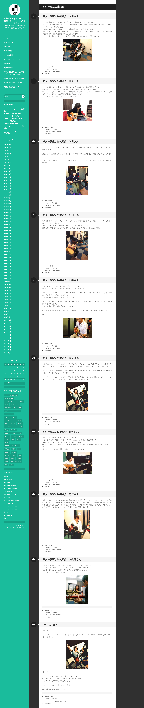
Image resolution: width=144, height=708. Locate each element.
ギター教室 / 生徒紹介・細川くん (60, 215)
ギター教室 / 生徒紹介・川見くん (60, 81)
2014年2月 (7, 350)
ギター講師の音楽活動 (10, 488)
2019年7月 (7, 180)
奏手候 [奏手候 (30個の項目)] (13, 449)
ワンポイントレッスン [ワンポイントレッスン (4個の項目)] (17, 436)
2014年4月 (7, 344)
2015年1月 (7, 317)
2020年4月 (7, 168)
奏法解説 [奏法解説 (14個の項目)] (7, 452)
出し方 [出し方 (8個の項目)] (18, 439)
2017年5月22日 (49, 67)
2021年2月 (7, 156)
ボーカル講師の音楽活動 (11, 500)
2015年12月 (7, 284)
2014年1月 (7, 353)
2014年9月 (7, 329)
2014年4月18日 (49, 610)
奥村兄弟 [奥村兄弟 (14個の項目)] (14, 452)
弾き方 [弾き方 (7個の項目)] (14, 455)
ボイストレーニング (10, 494)
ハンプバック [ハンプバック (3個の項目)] (8, 420)
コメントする (48, 73)
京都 (54, 71)
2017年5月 (7, 240)
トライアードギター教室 (51, 69)
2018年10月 (7, 204)
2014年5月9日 (48, 545)
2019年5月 (7, 186)
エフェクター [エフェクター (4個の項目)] (19, 401)
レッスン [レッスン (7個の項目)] (7, 436)
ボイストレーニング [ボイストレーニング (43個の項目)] (10, 423)
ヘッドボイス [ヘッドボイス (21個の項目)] (17, 420)
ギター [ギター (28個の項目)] (6, 404)
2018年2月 (7, 222)
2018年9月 (7, 207)
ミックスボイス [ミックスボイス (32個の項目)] (18, 426)
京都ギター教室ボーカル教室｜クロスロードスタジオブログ (14, 20)
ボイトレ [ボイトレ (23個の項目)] (20, 423)
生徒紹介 (7, 63)
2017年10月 (7, 231)
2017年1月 (7, 251)
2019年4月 (7, 189)
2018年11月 (7, 201)
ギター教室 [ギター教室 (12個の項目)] (8, 407)
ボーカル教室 (8, 55)
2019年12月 (7, 171)
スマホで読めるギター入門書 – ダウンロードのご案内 (14, 73)
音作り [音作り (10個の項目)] (11, 465)
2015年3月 (7, 311)
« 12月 (8, 383)
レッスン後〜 (49, 624)
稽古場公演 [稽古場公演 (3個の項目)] (18, 461)
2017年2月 (7, 248)
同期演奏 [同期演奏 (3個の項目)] (7, 449)
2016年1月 (7, 281)
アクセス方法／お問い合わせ (14, 78)
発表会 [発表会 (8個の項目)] (6, 461)
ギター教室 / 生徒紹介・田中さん (60, 280)
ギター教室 (8, 51)
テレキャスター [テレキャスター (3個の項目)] (9, 414)
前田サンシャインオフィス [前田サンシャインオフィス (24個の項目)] (12, 446)
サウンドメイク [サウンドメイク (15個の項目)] (17, 407)
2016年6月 (7, 266)
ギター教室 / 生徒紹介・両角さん (60, 358)
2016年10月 (7, 257)
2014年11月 (7, 323)
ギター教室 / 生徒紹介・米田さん (60, 141)
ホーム (6, 38)
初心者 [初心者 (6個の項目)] (6, 442)
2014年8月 (7, 332)
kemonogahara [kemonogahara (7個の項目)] (9, 398)
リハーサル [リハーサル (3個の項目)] (13, 430)
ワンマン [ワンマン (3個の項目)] (7, 439)
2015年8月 (7, 296)
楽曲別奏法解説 (8, 515)
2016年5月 (7, 269)
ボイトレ (56, 701)
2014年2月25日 (49, 696)
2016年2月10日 (49, 127)
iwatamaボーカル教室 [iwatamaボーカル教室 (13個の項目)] (11, 395)
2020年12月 (8, 159)
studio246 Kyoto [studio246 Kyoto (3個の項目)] (9, 401)
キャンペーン (8, 42)
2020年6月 (7, 165)
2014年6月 (7, 338)
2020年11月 (7, 162)
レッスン (61, 701)
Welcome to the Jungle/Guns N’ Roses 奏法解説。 (14, 126)
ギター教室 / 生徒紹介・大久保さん (61, 559)
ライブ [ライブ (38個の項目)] (6, 430)
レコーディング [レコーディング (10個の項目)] (17, 433)
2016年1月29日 (49, 201)
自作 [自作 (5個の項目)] (6, 465)
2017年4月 (7, 243)
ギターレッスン (49, 71)
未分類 (6, 512)
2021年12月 (7, 144)
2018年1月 (7, 225)
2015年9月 (7, 293)
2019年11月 (7, 174)
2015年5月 (7, 305)
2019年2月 (7, 195)
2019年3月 (7, 192)
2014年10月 (8, 326)
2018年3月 (7, 219)
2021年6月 (7, 147)
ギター (51, 701)
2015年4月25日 (49, 344)
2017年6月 (7, 237)
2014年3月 (7, 347)
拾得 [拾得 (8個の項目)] (20, 455)
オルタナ (47, 701)
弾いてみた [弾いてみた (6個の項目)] (8, 455)
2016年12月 (7, 254)
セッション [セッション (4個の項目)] (8, 411)
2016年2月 (7, 278)
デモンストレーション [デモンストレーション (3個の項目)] (10, 417)
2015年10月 (7, 290)
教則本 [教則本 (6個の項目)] (6, 458)
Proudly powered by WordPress (14, 525)
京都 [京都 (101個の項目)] (13, 439)
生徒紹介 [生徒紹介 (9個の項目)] (19, 458)
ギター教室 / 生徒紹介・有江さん (60, 494)
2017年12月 (7, 228)
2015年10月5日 (49, 266)
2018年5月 (7, 213)
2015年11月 (7, 287)
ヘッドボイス (8, 491)
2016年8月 (7, 263)
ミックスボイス (8, 503)
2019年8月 (7, 177)
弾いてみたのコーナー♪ (12, 59)
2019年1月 (7, 198)
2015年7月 (7, 299)
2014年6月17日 (49, 417)
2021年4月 (7, 153)
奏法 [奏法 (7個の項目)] (19, 449)
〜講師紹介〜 (8, 68)
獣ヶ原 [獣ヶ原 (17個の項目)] (12, 458)
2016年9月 (7, 260)
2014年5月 (7, 341)
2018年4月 (7, 216)
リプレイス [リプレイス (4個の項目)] (8, 433)
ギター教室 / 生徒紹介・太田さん (60, 16)
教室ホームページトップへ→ (14, 83)
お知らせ (7, 46)
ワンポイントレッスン (10, 506)
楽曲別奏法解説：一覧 (11, 87)
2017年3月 (7, 246)
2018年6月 (7, 210)
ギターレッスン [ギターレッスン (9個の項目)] (15, 404)
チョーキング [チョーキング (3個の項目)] (16, 411)
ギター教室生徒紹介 (10, 485)
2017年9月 (7, 234)
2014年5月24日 (49, 480)
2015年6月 (7, 302)
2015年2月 (7, 314)
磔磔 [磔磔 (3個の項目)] (12, 461)
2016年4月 (7, 272)
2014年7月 (7, 335)
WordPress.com (19, 527)
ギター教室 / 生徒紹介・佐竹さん (60, 431)
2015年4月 (7, 308)
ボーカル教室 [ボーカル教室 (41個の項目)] (8, 426)
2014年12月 (7, 320)
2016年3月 (7, 275)
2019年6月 (7, 183)
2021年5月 (7, 150)
